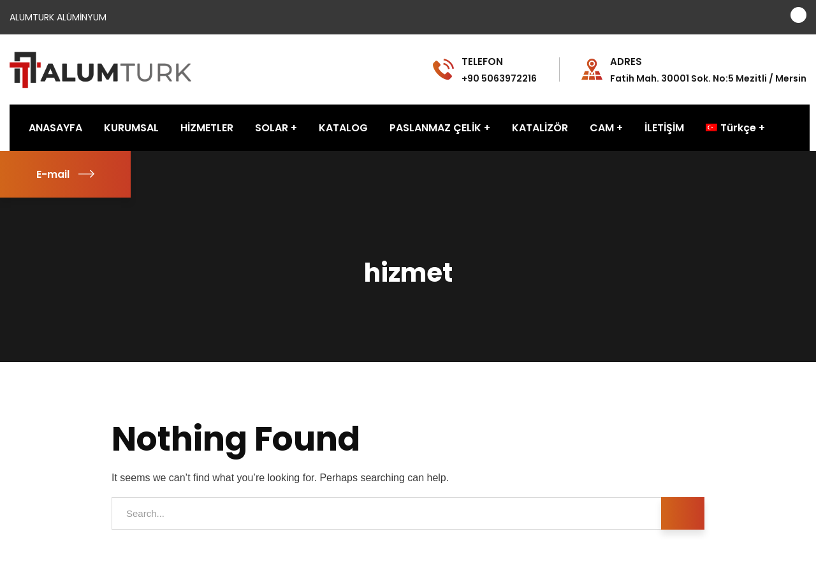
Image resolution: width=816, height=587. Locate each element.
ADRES (626, 61)
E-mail (65, 174)
